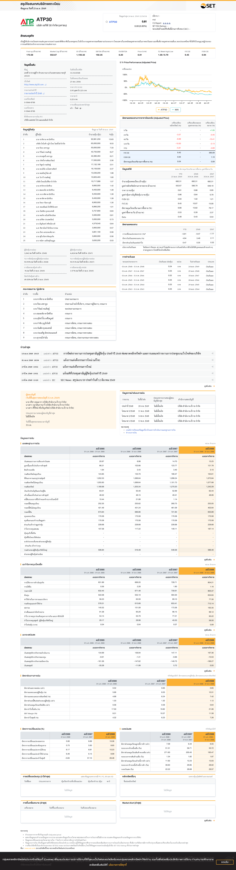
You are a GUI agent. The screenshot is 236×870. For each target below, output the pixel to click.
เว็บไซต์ (27, 81)
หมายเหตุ (24, 830)
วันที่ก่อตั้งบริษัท (76, 69)
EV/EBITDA (123, 51)
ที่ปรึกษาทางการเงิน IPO (33, 116)
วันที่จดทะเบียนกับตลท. (79, 78)
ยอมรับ (224, 862)
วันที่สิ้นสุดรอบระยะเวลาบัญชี (38, 421)
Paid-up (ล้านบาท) (33, 51)
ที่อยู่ (26, 69)
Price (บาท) (142, 51)
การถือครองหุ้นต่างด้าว (33, 267)
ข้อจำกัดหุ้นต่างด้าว (31, 276)
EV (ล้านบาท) (81, 51)
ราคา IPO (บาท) (76, 87)
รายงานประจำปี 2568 (34, 93)
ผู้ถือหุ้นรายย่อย (30, 250)
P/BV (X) (205, 51)
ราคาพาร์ (73, 96)
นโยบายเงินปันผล (129, 247)
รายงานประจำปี (30, 90)
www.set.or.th (30, 848)
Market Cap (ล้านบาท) (58, 51)
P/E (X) (187, 51)
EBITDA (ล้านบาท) (102, 51)
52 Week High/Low (165, 51)
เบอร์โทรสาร (29, 108)
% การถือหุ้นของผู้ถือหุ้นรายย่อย (36, 258)
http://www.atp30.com (35, 84)
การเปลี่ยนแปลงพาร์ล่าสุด (80, 104)
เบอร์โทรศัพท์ (29, 99)
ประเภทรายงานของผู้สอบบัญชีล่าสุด (40, 413)
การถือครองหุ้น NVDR (78, 267)
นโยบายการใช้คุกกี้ (118, 865)
